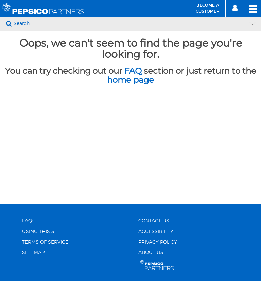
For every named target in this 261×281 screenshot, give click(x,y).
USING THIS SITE (42, 231)
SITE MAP (33, 252)
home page (130, 80)
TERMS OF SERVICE (45, 242)
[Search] (128, 24)
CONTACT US (153, 221)
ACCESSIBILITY (155, 231)
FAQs (28, 221)
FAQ (133, 71)
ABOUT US (150, 252)
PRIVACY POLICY (157, 242)
